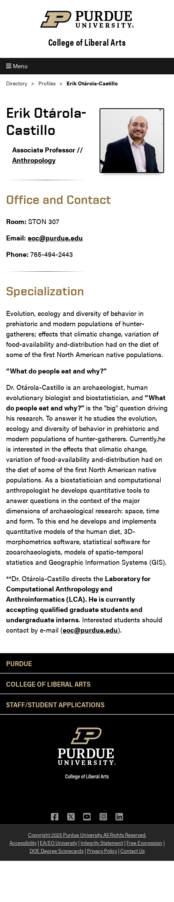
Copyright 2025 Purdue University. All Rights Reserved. (87, 834)
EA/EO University (58, 842)
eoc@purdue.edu (55, 237)
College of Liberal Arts (87, 42)
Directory (16, 83)
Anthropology (33, 160)
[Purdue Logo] (87, 19)
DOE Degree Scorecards (57, 850)
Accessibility (22, 842)
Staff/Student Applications (55, 704)
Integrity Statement (102, 842)
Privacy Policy (102, 850)
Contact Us (132, 850)
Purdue (19, 663)
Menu (16, 65)
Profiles (46, 83)
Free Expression (144, 842)
